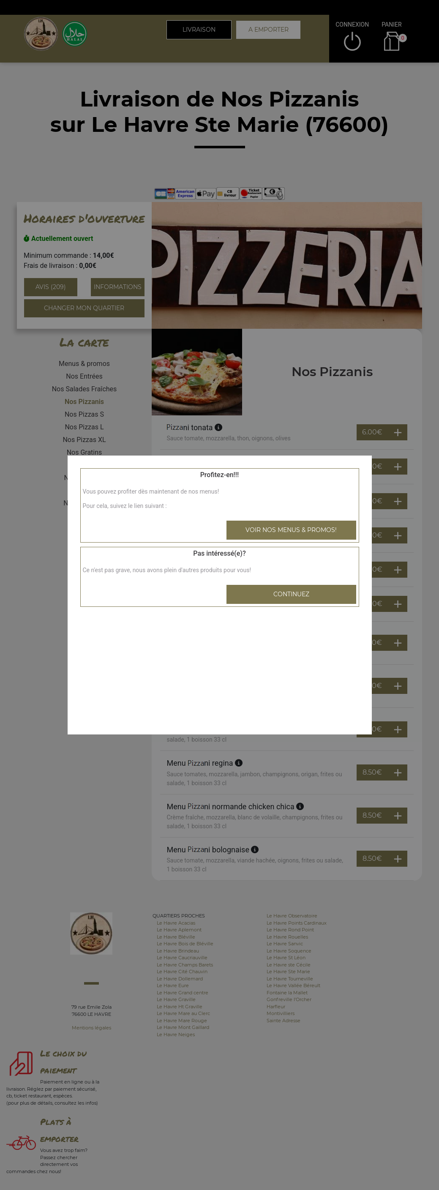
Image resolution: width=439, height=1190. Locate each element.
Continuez (291, 594)
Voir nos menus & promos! (291, 530)
